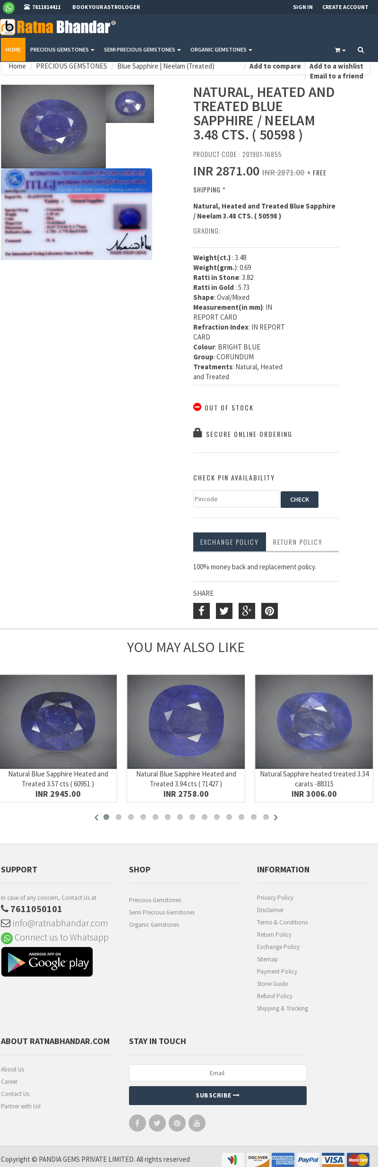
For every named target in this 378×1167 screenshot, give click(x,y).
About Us (12, 1069)
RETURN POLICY (298, 542)
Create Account (345, 6)
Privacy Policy (275, 898)
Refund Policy (274, 996)
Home (13, 49)
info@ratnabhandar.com (54, 923)
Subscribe (218, 1095)
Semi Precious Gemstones (162, 912)
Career (9, 1082)
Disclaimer (270, 910)
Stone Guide (272, 984)
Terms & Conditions (282, 922)
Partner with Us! (21, 1106)
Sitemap (267, 959)
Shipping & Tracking (282, 1008)
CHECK (299, 499)
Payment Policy (277, 971)
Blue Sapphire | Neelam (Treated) (166, 65)
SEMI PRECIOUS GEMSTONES (142, 49)
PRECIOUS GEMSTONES (62, 49)
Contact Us (15, 1094)
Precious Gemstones (155, 900)
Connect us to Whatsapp (55, 937)
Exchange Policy (229, 542)
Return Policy (274, 935)
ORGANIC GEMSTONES (221, 49)
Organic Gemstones (154, 925)
